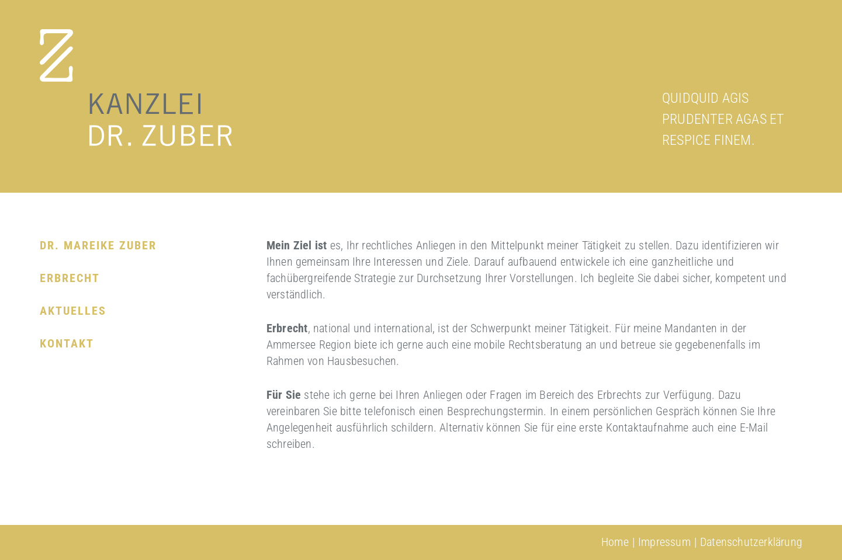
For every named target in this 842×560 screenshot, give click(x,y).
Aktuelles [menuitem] (73, 311)
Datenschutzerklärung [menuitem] (751, 542)
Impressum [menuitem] (664, 542)
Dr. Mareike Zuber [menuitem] (98, 245)
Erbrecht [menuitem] (70, 278)
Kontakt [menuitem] (67, 343)
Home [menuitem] (615, 542)
